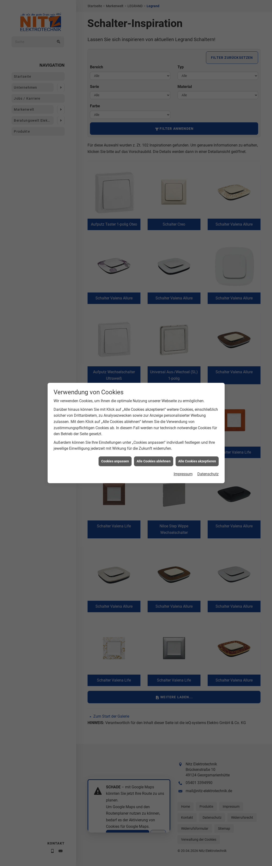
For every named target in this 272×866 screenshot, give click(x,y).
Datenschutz (208, 474)
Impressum (183, 474)
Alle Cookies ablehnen (154, 461)
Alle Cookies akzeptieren (197, 461)
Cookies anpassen (115, 461)
